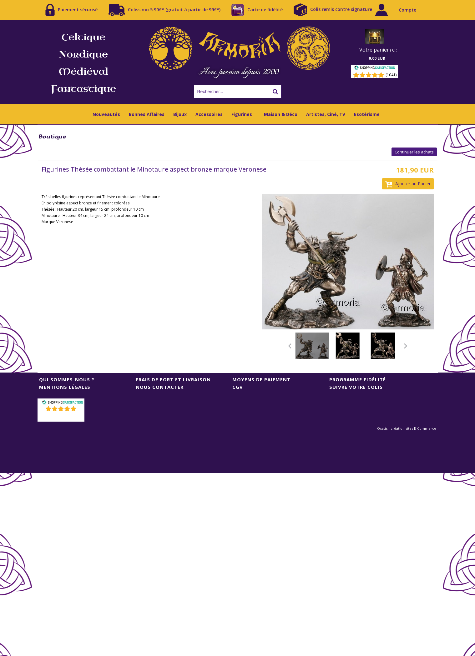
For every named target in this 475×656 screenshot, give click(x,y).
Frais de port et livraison (173, 379)
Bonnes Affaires (146, 114)
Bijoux (180, 114)
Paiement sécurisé (71, 10)
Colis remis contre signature (333, 9)
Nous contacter (160, 387)
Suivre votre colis (356, 387)
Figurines (241, 114)
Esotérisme (367, 114)
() (61, 417)
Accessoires (209, 114)
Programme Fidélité (357, 379)
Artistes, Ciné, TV (325, 114)
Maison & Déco (280, 114)
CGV (237, 387)
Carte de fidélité (257, 10)
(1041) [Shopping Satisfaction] (391, 75)
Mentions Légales (64, 387)
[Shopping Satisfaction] (374, 68)
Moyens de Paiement (261, 379)
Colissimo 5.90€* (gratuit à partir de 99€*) (164, 10)
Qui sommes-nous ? (66, 379)
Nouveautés (106, 114)
